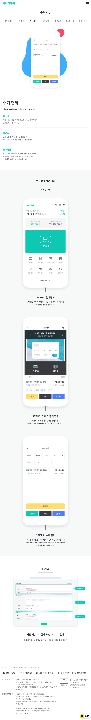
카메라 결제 (8, 20)
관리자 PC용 (83, 20)
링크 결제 (58, 20)
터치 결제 (20, 20)
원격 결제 (45, 20)
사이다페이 (8, 3)
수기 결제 (33, 20)
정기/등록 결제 (70, 20)
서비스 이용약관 (26, 672)
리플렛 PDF (13, 667)
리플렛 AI (5, 667)
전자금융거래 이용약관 (44, 672)
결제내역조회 (23, 667)
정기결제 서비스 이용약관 (66, 672)
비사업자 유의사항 (34, 667)
